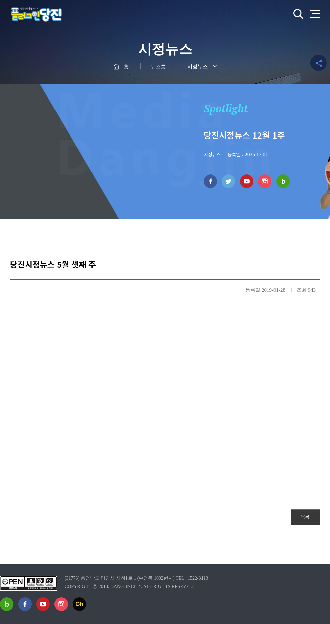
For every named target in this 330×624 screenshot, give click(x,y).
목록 (305, 516)
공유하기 (318, 63)
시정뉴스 (197, 66)
